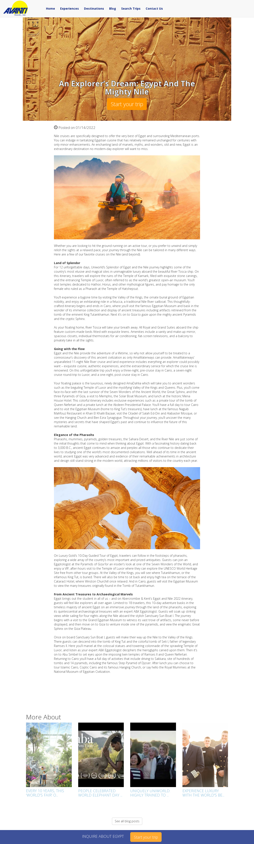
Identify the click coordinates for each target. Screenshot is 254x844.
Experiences (69, 8)
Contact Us (154, 8)
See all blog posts (127, 821)
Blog (112, 8)
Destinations (94, 8)
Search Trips (131, 8)
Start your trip (127, 104)
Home (50, 8)
